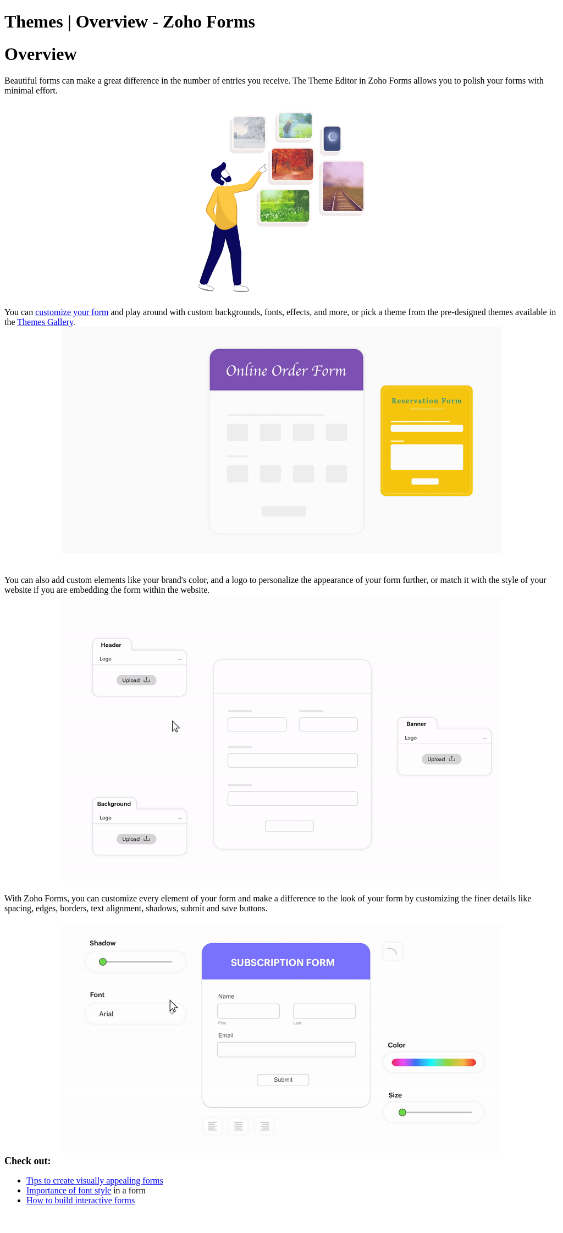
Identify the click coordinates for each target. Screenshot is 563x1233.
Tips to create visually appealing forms (94, 1180)
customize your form (71, 312)
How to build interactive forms (80, 1200)
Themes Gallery (45, 322)
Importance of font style (68, 1190)
